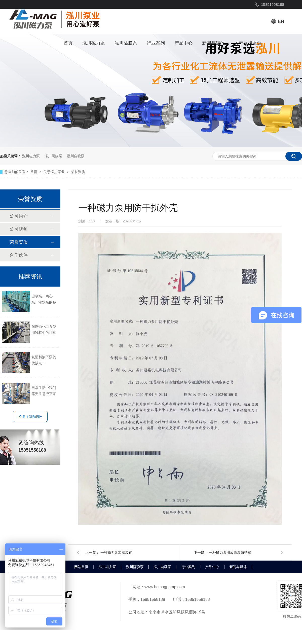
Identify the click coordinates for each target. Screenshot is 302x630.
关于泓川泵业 (247, 43)
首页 (68, 43)
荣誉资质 (78, 172)
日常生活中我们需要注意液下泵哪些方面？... (43, 391)
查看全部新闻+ (30, 416)
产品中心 (183, 43)
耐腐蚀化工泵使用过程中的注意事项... (43, 330)
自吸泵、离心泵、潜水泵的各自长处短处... (43, 299)
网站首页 (81, 567)
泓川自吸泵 (76, 156)
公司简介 (19, 215)
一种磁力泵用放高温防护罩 (230, 552)
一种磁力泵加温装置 (116, 552)
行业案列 (156, 43)
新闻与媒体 (213, 43)
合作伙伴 (19, 255)
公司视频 (19, 228)
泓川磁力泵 (93, 43)
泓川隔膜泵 (126, 43)
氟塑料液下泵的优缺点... (43, 360)
